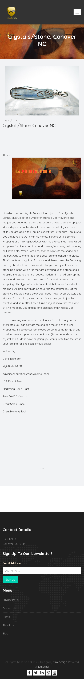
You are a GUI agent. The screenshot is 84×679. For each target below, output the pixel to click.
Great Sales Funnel (14, 404)
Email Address (12, 563)
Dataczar (43, 666)
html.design (60, 662)
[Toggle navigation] (77, 12)
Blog (5, 633)
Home (6, 616)
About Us (8, 625)
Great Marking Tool (14, 411)
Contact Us (9, 608)
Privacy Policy (11, 599)
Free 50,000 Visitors (15, 396)
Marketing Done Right (16, 389)
